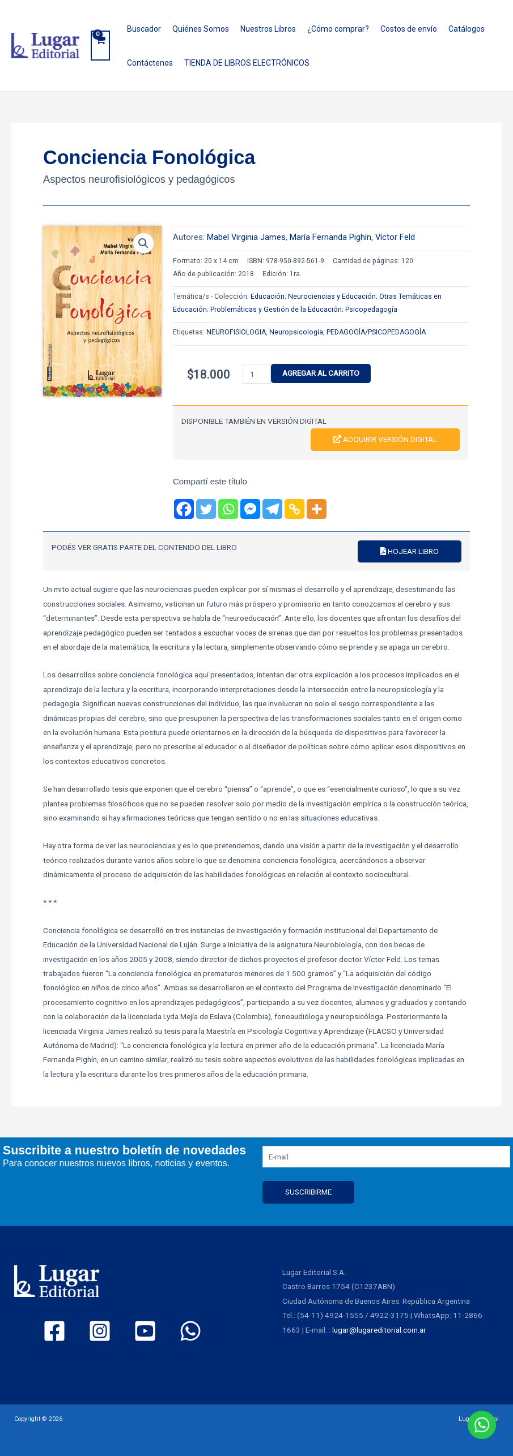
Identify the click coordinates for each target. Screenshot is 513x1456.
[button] (143, 243)
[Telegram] (272, 509)
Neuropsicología (296, 332)
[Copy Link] (294, 509)
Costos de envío (408, 28)
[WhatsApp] (190, 1331)
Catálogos (466, 28)
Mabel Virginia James (246, 237)
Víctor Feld (395, 237)
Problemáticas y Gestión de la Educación (276, 309)
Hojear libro (409, 551)
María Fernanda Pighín (330, 237)
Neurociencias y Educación (332, 296)
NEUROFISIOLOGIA (236, 332)
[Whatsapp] (228, 509)
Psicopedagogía (371, 309)
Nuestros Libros (268, 28)
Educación (268, 296)
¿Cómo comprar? (338, 28)
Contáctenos (150, 62)
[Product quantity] (257, 374)
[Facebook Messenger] (250, 509)
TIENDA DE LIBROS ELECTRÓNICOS (247, 62)
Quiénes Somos (200, 28)
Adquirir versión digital (385, 439)
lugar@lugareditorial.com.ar (379, 1329)
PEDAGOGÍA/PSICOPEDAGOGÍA (376, 332)
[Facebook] (184, 509)
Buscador (144, 28)
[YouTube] (145, 1331)
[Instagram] (99, 1331)
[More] (317, 509)
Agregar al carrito (320, 372)
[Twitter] (206, 509)
